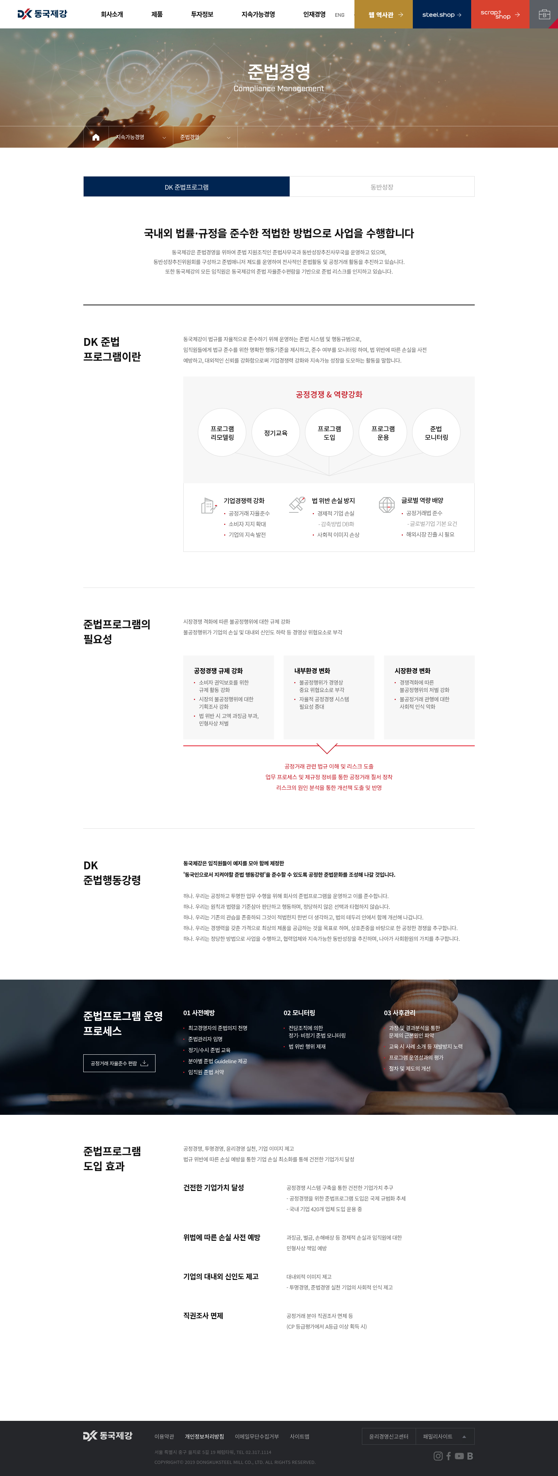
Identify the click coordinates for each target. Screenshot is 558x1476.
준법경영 (189, 137)
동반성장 (381, 186)
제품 (157, 14)
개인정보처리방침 (204, 1436)
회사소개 (112, 14)
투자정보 (202, 14)
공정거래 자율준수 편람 (119, 1063)
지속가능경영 (258, 14)
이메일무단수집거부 (257, 1436)
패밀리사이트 (438, 1436)
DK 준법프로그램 (187, 186)
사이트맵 (299, 1436)
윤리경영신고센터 (389, 1436)
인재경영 (314, 14)
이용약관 (164, 1436)
